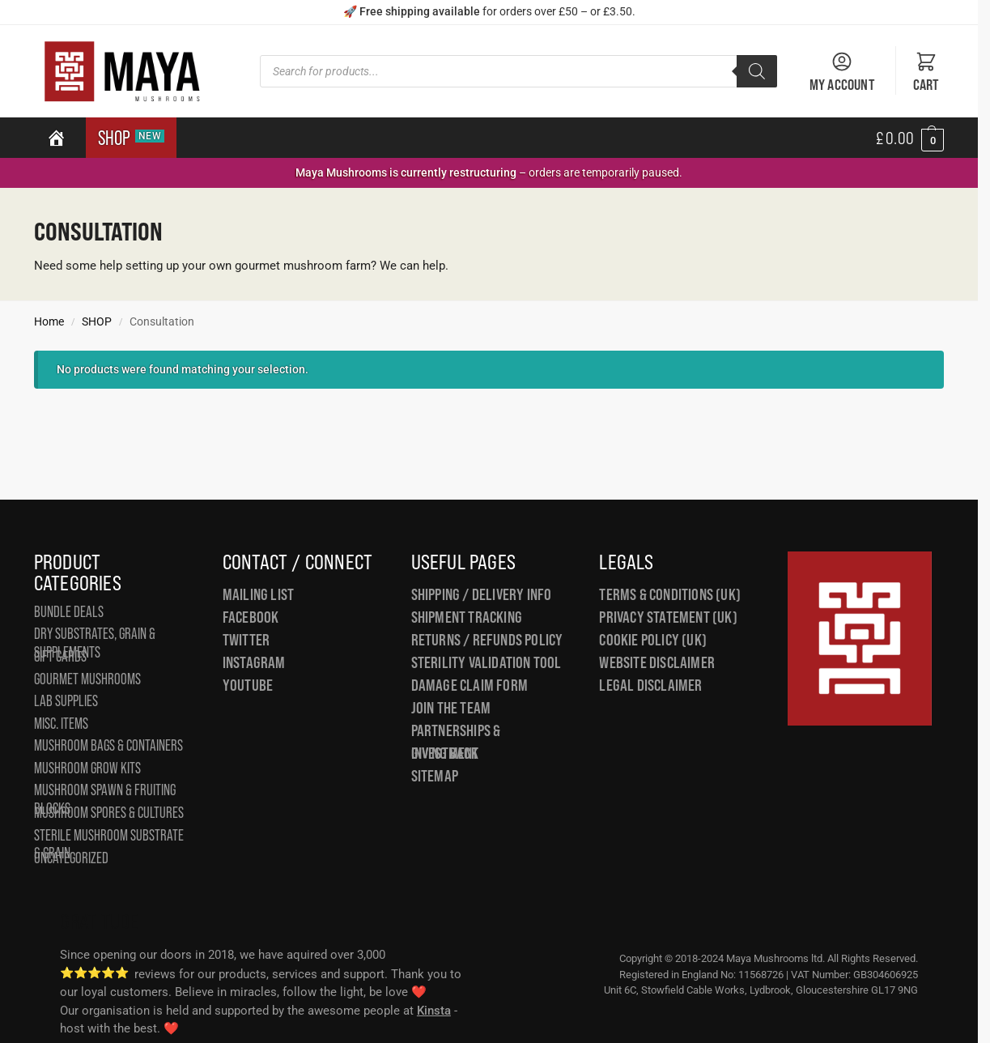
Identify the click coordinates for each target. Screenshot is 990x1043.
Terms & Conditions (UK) (670, 594)
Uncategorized (71, 857)
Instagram (254, 662)
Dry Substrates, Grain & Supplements (94, 643)
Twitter (246, 640)
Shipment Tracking (466, 617)
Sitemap (434, 776)
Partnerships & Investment (456, 742)
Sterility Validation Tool (486, 662)
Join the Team (451, 708)
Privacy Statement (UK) (668, 617)
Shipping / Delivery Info (481, 594)
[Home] (56, 137)
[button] (910, 137)
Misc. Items (61, 723)
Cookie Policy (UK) (653, 640)
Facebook (251, 617)
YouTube (248, 685)
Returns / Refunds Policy (487, 640)
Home (49, 321)
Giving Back (444, 753)
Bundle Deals (69, 611)
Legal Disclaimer (650, 685)
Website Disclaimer (657, 662)
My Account (842, 71)
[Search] (757, 71)
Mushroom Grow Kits (87, 768)
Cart (926, 71)
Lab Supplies (66, 700)
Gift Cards (60, 656)
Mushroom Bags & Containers (108, 745)
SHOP (131, 137)
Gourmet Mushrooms (87, 679)
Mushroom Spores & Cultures (109, 812)
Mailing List (258, 594)
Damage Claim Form (469, 685)
